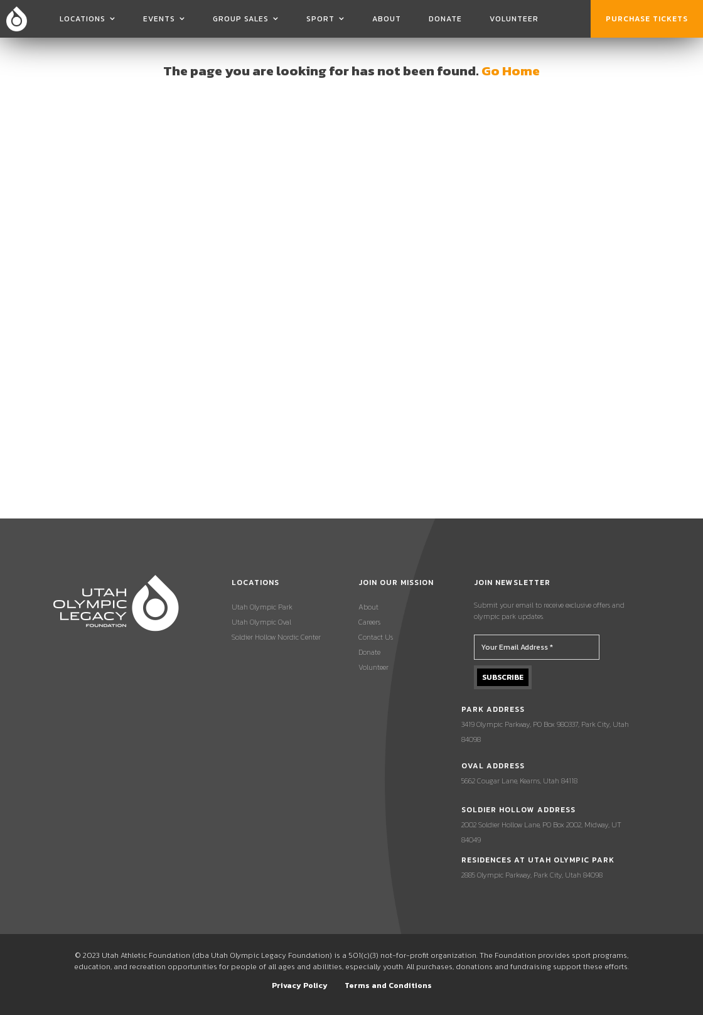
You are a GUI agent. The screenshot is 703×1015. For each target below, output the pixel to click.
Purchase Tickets (647, 18)
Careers (369, 622)
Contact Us (375, 637)
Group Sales (241, 18)
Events (159, 18)
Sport (320, 18)
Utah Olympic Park (262, 607)
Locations (82, 18)
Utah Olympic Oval (261, 622)
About (386, 18)
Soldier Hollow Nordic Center (276, 637)
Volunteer (514, 18)
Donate (445, 18)
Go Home (510, 70)
